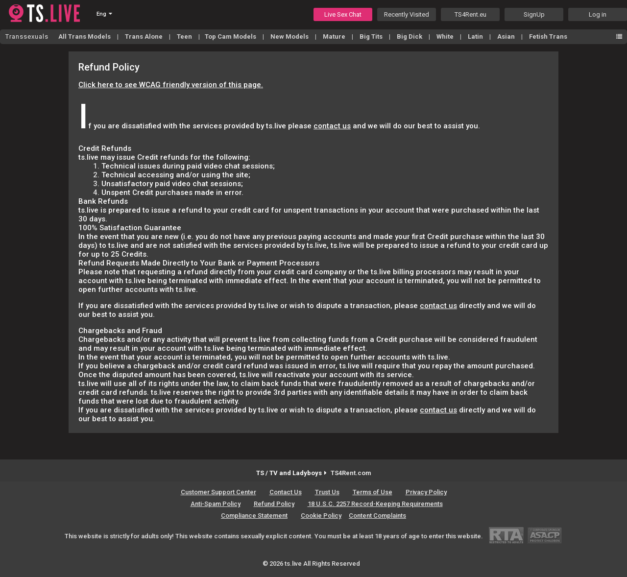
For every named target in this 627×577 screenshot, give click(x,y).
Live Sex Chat (343, 14)
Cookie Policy (321, 515)
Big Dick (410, 36)
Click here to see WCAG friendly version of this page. (170, 84)
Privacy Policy (426, 492)
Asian (506, 36)
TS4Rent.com (351, 473)
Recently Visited (406, 14)
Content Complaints (377, 515)
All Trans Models (85, 36)
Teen (185, 36)
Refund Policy (274, 503)
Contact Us (285, 492)
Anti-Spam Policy (216, 503)
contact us (332, 125)
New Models (290, 36)
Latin (476, 36)
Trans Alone (144, 36)
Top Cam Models (231, 36)
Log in (597, 14)
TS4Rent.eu (470, 14)
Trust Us (327, 492)
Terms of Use (372, 492)
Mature (335, 36)
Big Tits (372, 36)
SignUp (534, 14)
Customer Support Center (218, 492)
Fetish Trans (548, 36)
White (445, 36)
